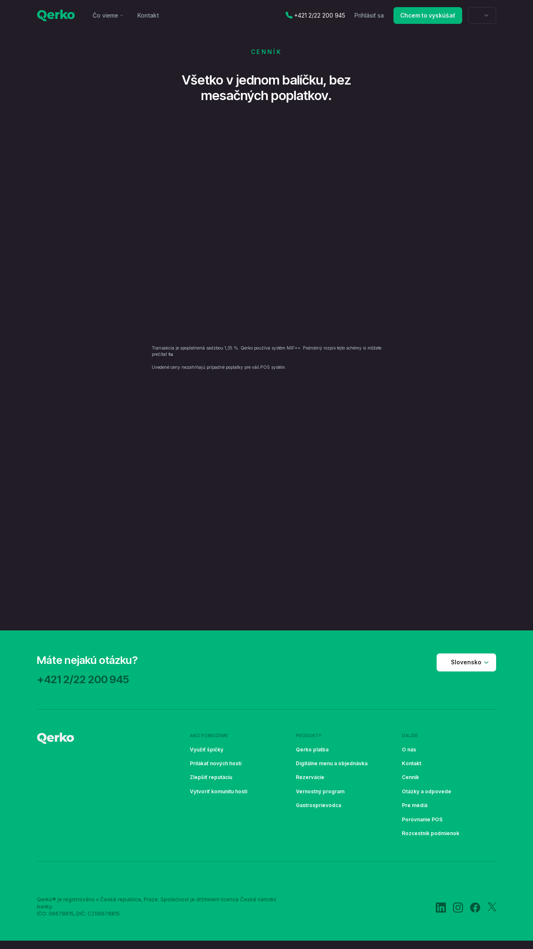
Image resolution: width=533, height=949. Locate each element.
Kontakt (148, 15)
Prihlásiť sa (369, 15)
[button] (108, 15)
